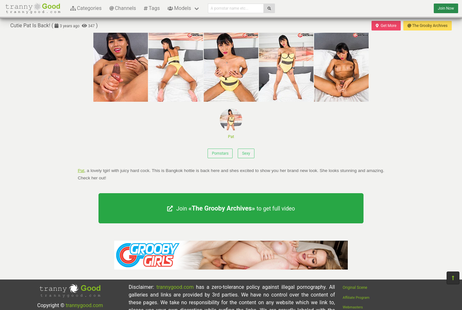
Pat (231, 123)
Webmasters (353, 307)
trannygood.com (84, 305)
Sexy (246, 153)
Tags (152, 8)
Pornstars (220, 153)
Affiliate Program (356, 298)
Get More (386, 25)
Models (179, 8)
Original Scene (355, 287)
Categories (86, 8)
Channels (122, 8)
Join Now (446, 8)
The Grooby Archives (427, 25)
